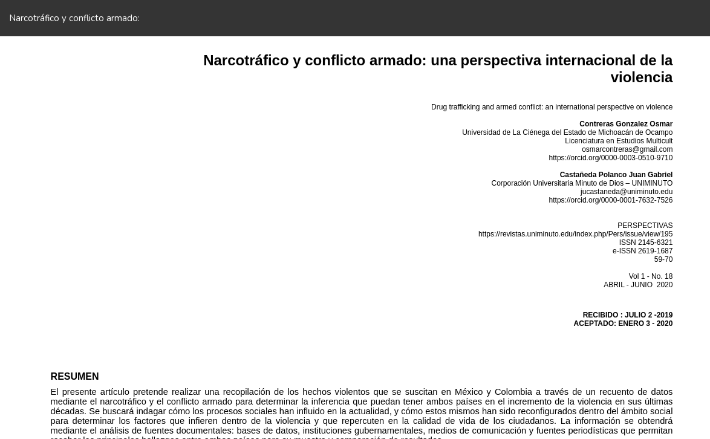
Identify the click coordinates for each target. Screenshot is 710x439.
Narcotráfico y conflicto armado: (74, 18)
